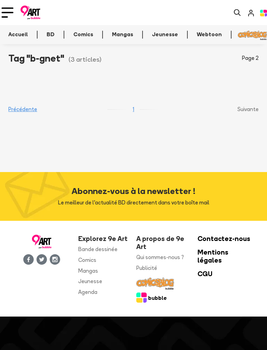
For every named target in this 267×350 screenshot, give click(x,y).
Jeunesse (90, 281)
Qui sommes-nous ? (160, 257)
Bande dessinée (98, 249)
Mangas (88, 270)
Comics (87, 260)
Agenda (87, 292)
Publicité (146, 268)
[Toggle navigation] (7, 12)
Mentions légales (212, 256)
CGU (204, 274)
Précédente (22, 109)
